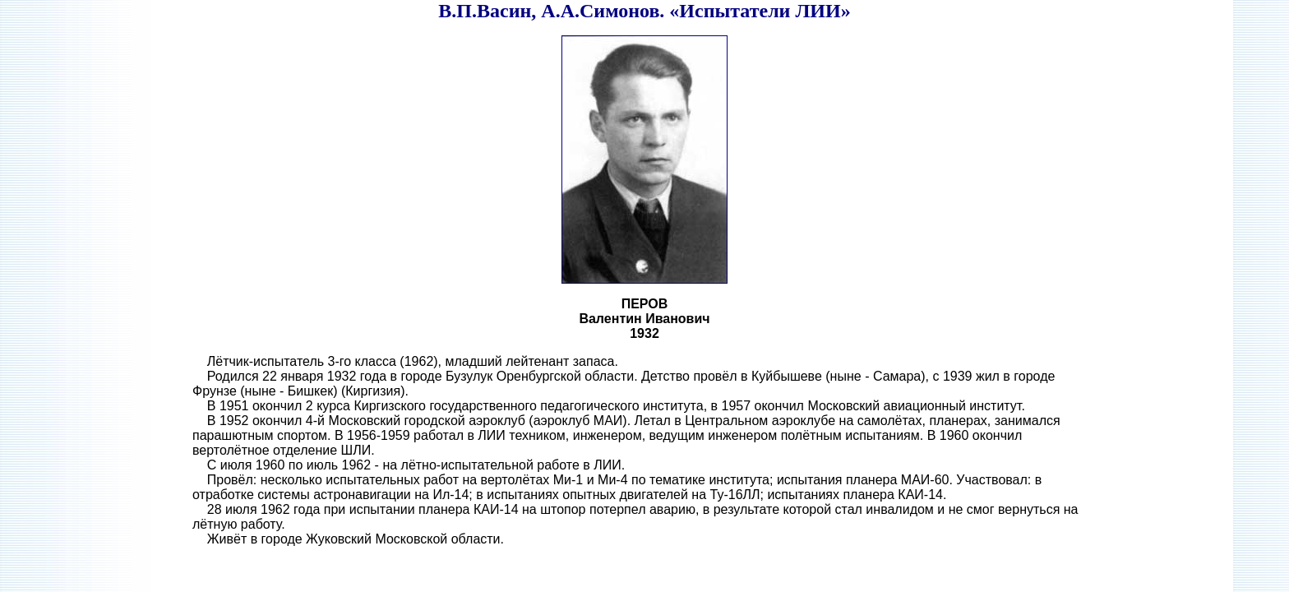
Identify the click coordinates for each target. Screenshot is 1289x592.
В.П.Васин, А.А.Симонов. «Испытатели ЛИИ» (644, 10)
